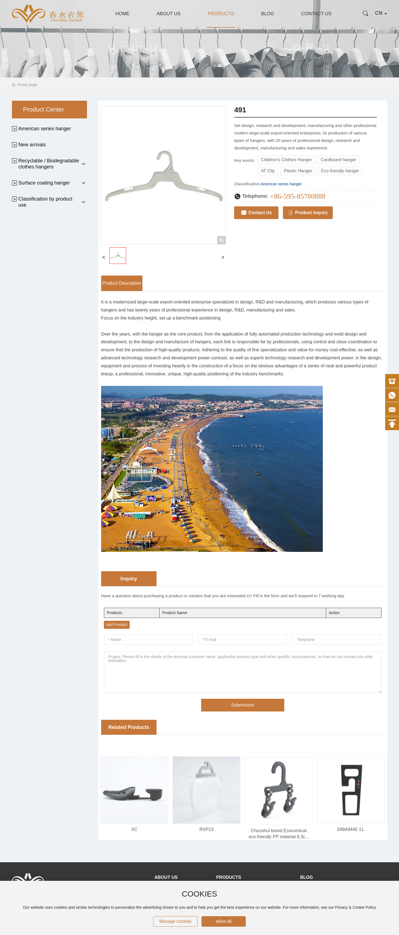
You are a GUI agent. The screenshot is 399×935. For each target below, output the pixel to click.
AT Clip (268, 170)
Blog (267, 13)
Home (122, 13)
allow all (223, 921)
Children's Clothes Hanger (286, 159)
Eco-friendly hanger (340, 170)
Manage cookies (175, 921)
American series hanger (281, 184)
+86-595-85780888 (298, 196)
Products (221, 13)
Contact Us (316, 13)
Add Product (116, 624)
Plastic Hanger (298, 170)
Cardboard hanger (338, 159)
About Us (169, 13)
